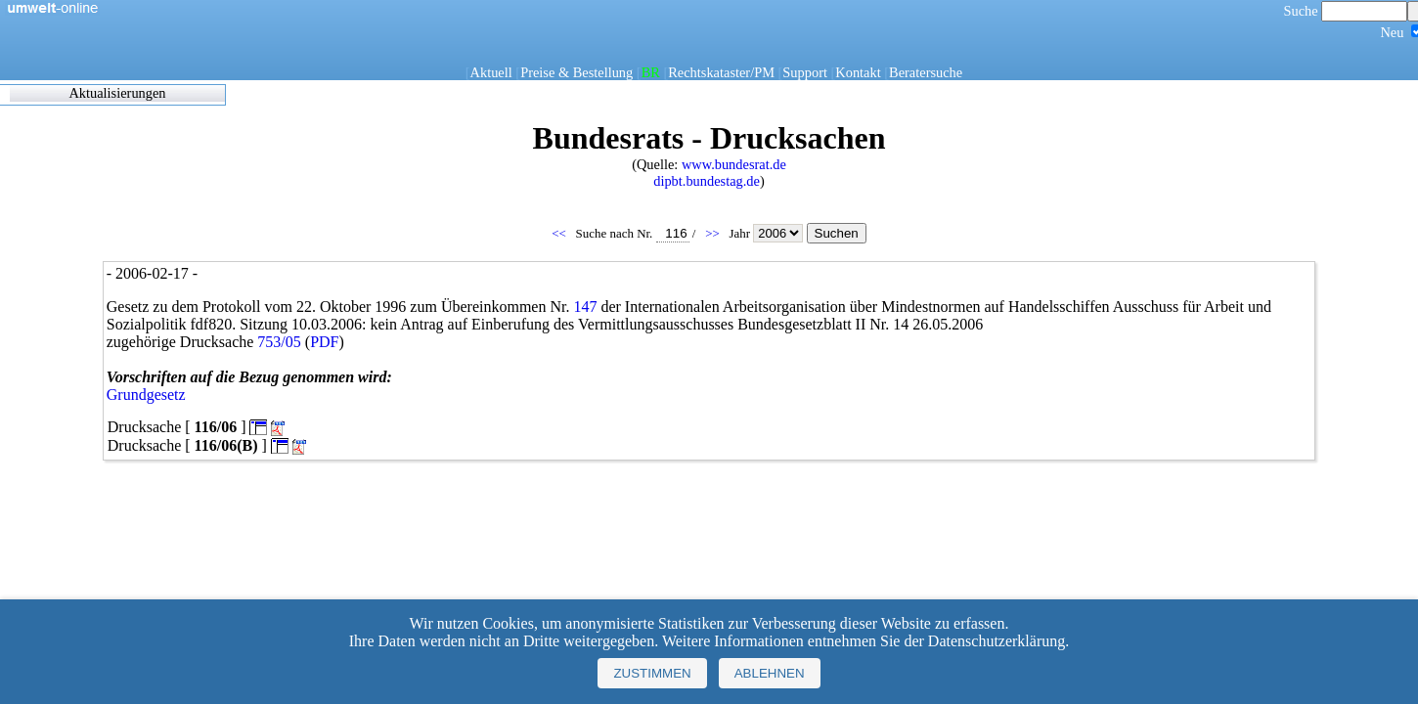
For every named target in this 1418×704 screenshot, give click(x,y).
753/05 (278, 341)
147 (585, 306)
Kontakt (857, 72)
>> (714, 233)
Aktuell (491, 72)
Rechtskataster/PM (721, 72)
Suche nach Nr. (632, 233)
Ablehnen (769, 673)
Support (804, 72)
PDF (324, 341)
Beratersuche (925, 72)
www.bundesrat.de (734, 164)
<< (560, 233)
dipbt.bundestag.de (706, 181)
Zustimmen (651, 673)
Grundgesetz (146, 394)
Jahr (767, 233)
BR (651, 72)
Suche (1346, 11)
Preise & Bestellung (576, 72)
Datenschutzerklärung (996, 641)
